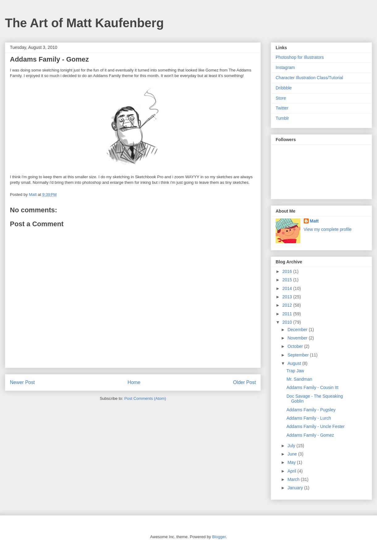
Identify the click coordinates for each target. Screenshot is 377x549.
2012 (287, 305)
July (291, 445)
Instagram (285, 67)
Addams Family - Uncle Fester (315, 426)
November (297, 337)
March (294, 479)
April (292, 471)
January (295, 487)
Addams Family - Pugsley (311, 409)
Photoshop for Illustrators (300, 57)
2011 (287, 313)
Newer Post (22, 382)
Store (281, 98)
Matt (314, 220)
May (292, 462)
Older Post (244, 382)
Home (134, 382)
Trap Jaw (295, 370)
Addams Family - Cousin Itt (312, 387)
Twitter (282, 108)
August (294, 363)
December (297, 329)
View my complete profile (328, 229)
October (295, 346)
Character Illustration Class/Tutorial (309, 77)
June (292, 454)
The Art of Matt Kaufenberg (84, 23)
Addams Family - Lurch (308, 418)
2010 (287, 322)
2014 (287, 288)
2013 (287, 296)
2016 (287, 271)
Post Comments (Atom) (145, 398)
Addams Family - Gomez (310, 435)
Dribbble (284, 87)
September (298, 354)
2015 (287, 279)
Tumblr (282, 118)
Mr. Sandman (299, 379)
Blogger (219, 536)
